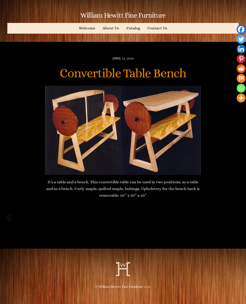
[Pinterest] (241, 58)
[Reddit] (241, 68)
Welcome (87, 28)
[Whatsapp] (241, 88)
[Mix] (241, 78)
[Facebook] (241, 29)
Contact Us (157, 28)
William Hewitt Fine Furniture (121, 286)
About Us (111, 28)
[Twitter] (241, 39)
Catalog (133, 28)
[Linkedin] (241, 49)
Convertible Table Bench (123, 73)
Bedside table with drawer (43, 217)
